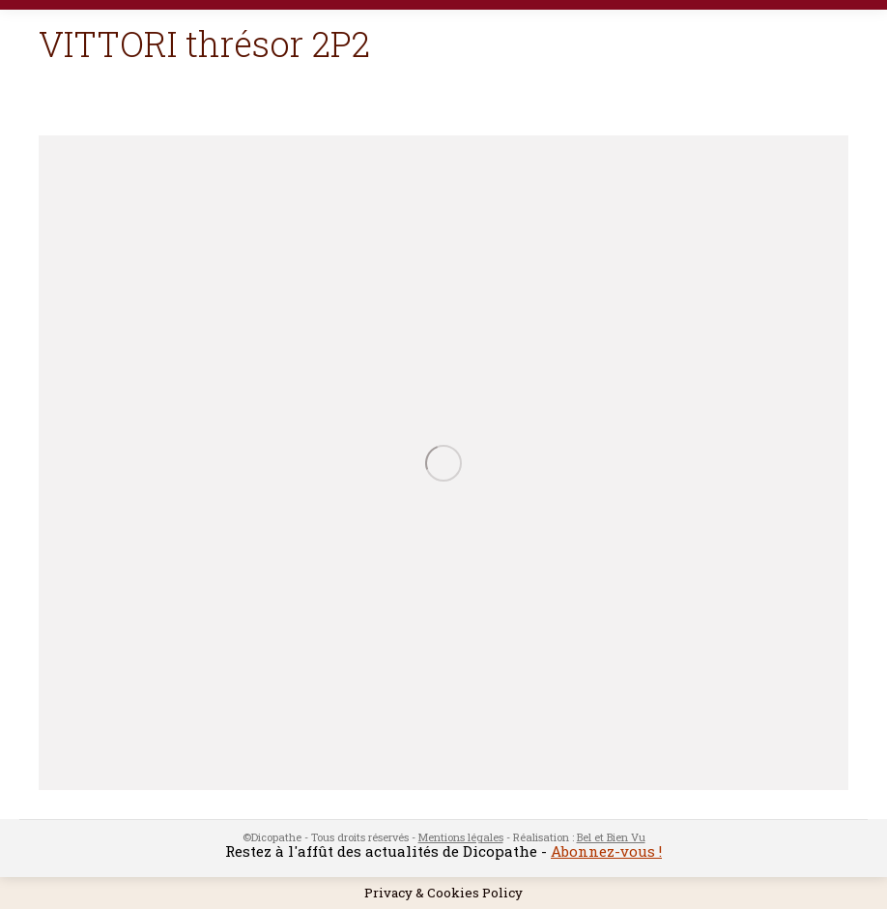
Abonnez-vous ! (606, 851)
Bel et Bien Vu (611, 837)
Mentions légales (460, 837)
